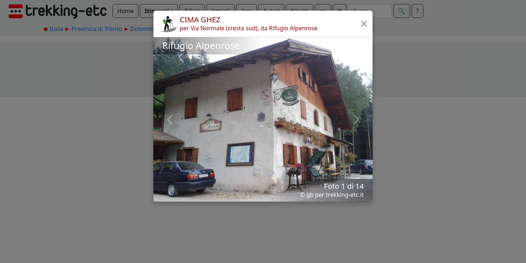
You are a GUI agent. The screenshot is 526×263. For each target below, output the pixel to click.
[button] (364, 24)
